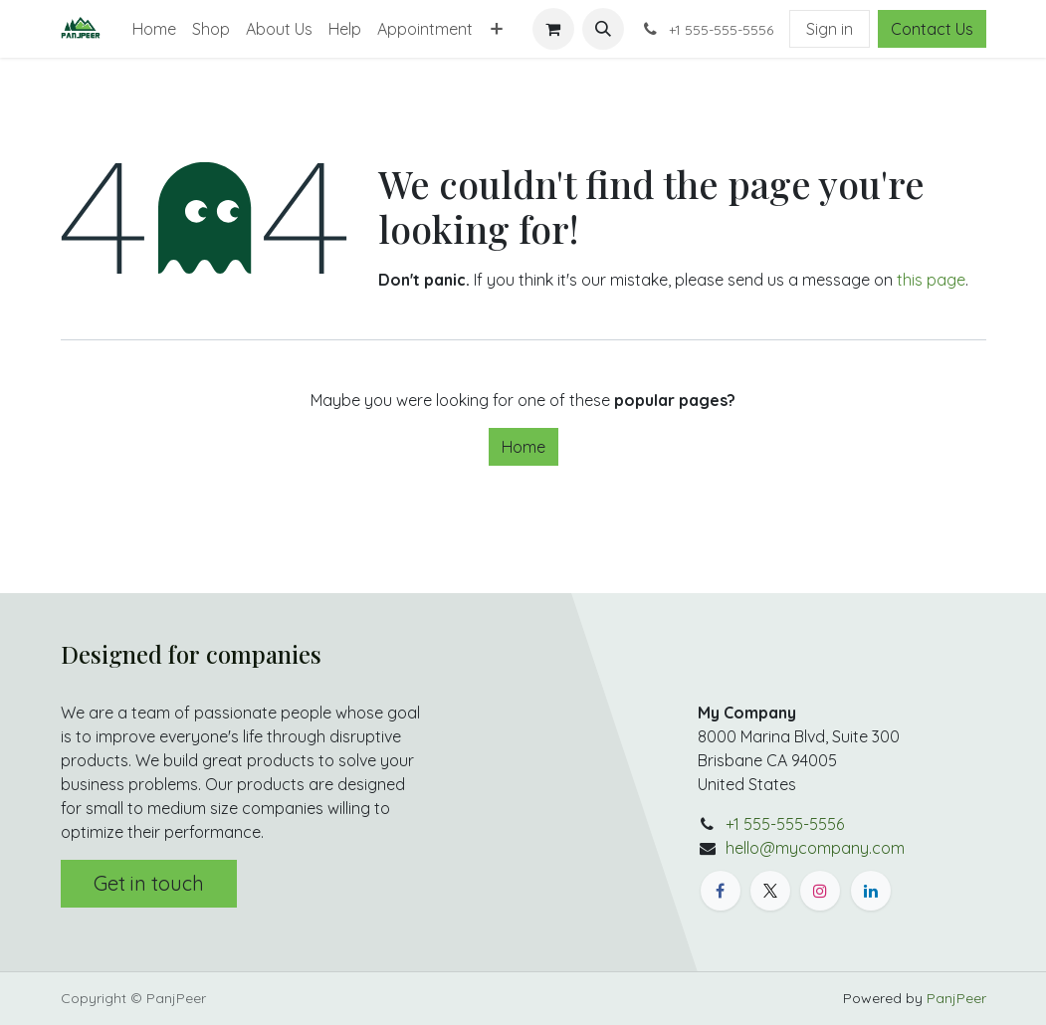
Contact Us (932, 29)
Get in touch (149, 883)
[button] (603, 29)
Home (523, 447)
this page (931, 280)
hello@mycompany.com (815, 848)
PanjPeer (956, 998)
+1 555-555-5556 (785, 824)
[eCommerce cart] (553, 29)
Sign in (829, 29)
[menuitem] (154, 29)
